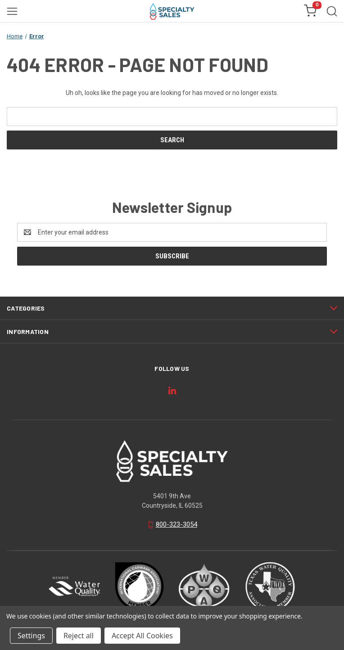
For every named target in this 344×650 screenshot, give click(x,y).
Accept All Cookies (142, 636)
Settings (31, 636)
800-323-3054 (176, 524)
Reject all (78, 636)
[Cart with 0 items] (310, 11)
